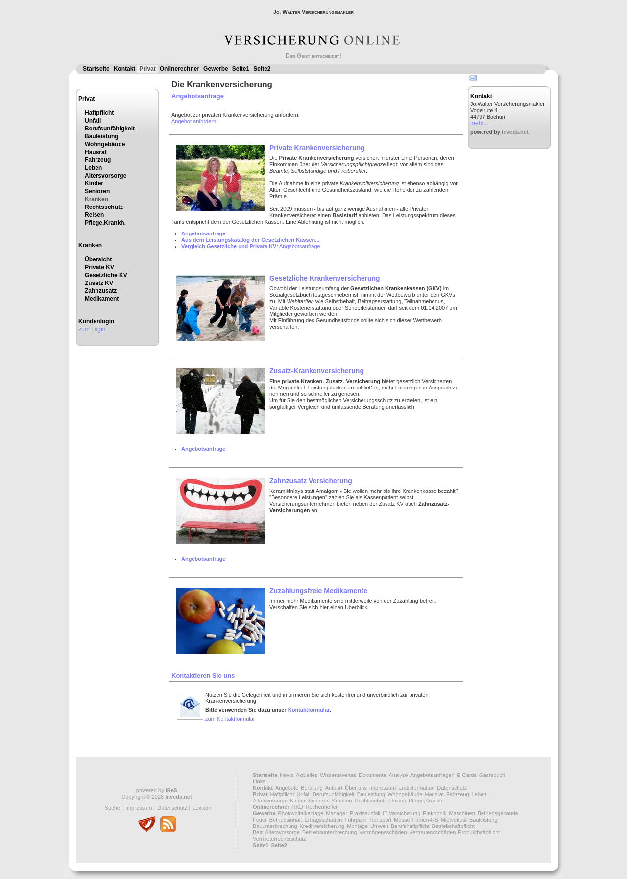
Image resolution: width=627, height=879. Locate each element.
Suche (112, 808)
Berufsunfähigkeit (110, 128)
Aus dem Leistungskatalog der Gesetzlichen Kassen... (250, 240)
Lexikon (202, 808)
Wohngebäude (105, 144)
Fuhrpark (355, 820)
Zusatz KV (99, 283)
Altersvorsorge (105, 175)
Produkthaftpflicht (479, 832)
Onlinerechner (179, 68)
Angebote (286, 788)
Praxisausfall (365, 813)
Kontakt (125, 68)
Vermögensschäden (383, 832)
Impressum (138, 808)
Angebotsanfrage (197, 96)
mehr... (479, 123)
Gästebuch (492, 775)
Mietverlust (454, 820)
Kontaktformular (309, 710)
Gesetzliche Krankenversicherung (324, 278)
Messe (402, 820)
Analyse (398, 775)
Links (259, 781)
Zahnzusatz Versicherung (310, 481)
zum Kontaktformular (230, 719)
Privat (147, 68)
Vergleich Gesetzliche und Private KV (228, 246)
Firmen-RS (425, 820)
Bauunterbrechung (275, 826)
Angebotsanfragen (432, 775)
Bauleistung (102, 136)
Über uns (356, 788)
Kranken (96, 199)
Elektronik (434, 813)
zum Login (91, 329)
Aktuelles (307, 775)
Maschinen (462, 813)
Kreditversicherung (322, 826)
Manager (336, 813)
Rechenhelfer (322, 807)
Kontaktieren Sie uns (203, 675)
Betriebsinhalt (285, 820)
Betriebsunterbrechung (329, 832)
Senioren (97, 191)
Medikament (102, 298)
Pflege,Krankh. (105, 222)
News (286, 775)
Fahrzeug (98, 159)
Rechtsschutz (104, 207)
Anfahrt (333, 788)
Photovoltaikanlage (300, 813)
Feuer (260, 820)
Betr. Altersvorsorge (276, 832)
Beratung (312, 788)
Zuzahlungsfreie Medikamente (318, 591)
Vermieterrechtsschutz (279, 839)
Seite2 (261, 68)
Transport (379, 820)
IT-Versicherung (401, 813)
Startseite (96, 68)
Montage (357, 826)
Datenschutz (172, 808)
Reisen (94, 214)
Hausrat (96, 152)
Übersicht (98, 259)
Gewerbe (215, 68)
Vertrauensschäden (433, 832)
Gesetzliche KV (106, 275)
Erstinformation (416, 788)
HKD (297, 807)
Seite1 (240, 68)
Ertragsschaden (323, 820)
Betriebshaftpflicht (453, 826)
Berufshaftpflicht (410, 826)
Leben (93, 167)
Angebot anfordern (193, 121)
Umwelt (379, 826)
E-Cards (467, 775)
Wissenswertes (338, 775)
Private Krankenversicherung (317, 148)
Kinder (94, 183)
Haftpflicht (99, 112)
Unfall (93, 120)
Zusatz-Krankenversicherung (316, 371)
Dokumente (372, 775)
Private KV (99, 267)
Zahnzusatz (101, 290)
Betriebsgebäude (498, 813)
